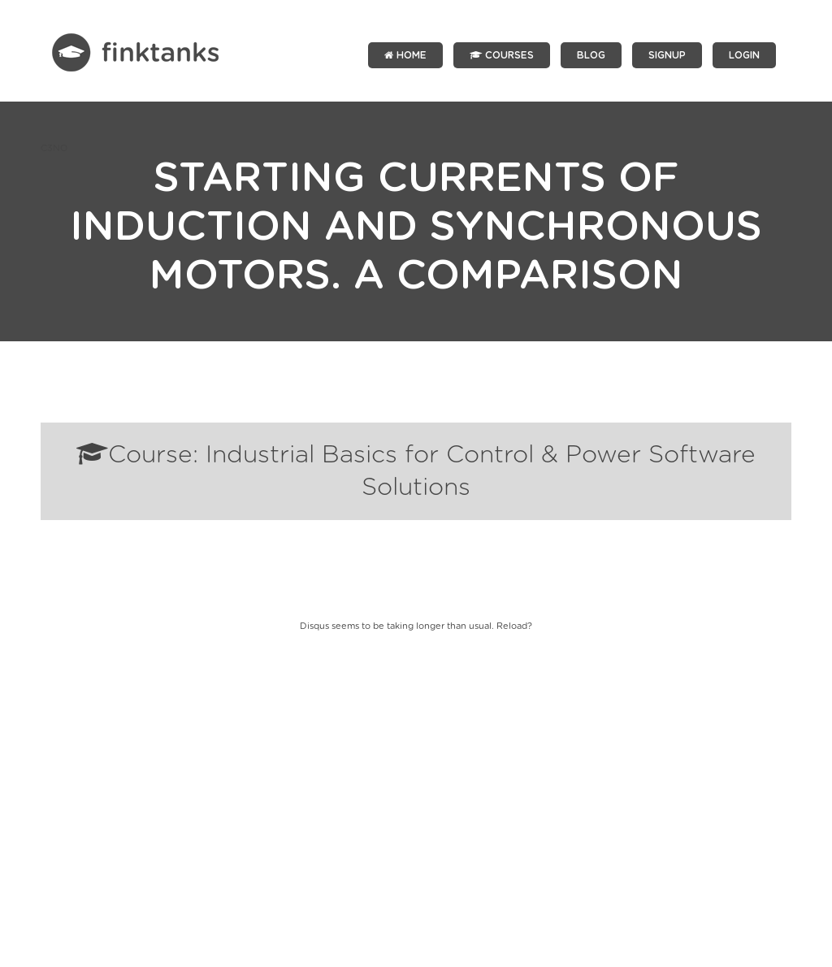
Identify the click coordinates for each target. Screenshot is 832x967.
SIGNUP (667, 55)
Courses (502, 55)
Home (405, 55)
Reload (511, 626)
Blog (591, 55)
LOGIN (744, 55)
